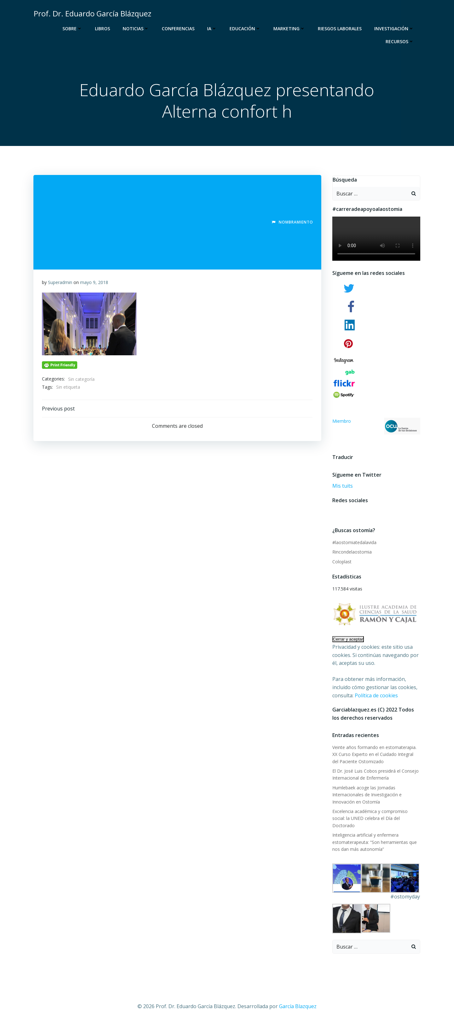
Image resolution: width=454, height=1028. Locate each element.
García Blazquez (298, 1001)
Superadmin (60, 284)
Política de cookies (375, 697)
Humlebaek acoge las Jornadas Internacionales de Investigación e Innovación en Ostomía (366, 797)
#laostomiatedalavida (353, 544)
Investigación (395, 29)
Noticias (137, 29)
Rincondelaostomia (351, 553)
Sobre (73, 29)
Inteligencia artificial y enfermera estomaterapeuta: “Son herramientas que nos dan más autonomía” (373, 837)
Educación (246, 29)
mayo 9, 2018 (94, 284)
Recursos (401, 41)
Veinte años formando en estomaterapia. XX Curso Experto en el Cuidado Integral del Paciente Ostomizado (375, 756)
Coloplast (341, 563)
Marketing (290, 29)
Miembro (376, 428)
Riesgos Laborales (341, 29)
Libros (103, 29)
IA (213, 29)
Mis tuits (341, 487)
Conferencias (179, 29)
